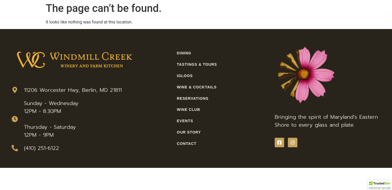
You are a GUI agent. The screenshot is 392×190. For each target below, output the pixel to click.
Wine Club (268, 17)
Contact (341, 17)
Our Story (316, 17)
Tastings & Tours (135, 17)
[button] (380, 185)
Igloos (166, 17)
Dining (103, 17)
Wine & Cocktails (198, 17)
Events (292, 17)
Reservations (237, 17)
